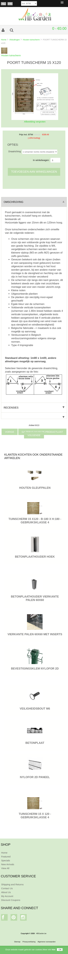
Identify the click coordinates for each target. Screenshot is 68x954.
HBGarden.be (41, 933)
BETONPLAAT (34, 742)
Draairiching (14, 151)
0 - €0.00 (59, 28)
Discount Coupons (10, 900)
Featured (5, 856)
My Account (7, 896)
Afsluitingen (14, 39)
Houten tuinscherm (31, 39)
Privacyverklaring (29, 942)
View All (5, 868)
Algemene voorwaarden (47, 942)
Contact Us (7, 888)
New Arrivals (7, 864)
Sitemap (17, 942)
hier (54, 949)
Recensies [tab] (34, 407)
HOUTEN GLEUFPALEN (35, 487)
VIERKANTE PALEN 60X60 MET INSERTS (34, 634)
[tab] (34, 416)
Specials (5, 860)
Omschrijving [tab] (34, 202)
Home (3, 39)
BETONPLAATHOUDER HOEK (35, 556)
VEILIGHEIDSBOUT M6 (35, 708)
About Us (6, 892)
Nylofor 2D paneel (35, 777)
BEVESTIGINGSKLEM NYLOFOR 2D (35, 668)
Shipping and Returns (12, 884)
